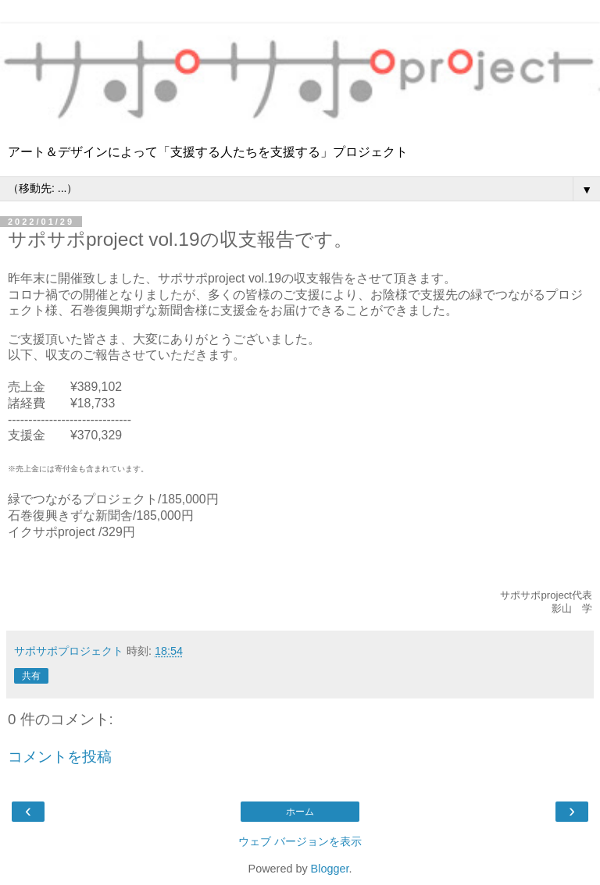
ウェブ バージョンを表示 (300, 841)
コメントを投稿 (60, 756)
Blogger (330, 868)
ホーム (300, 811)
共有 (31, 675)
